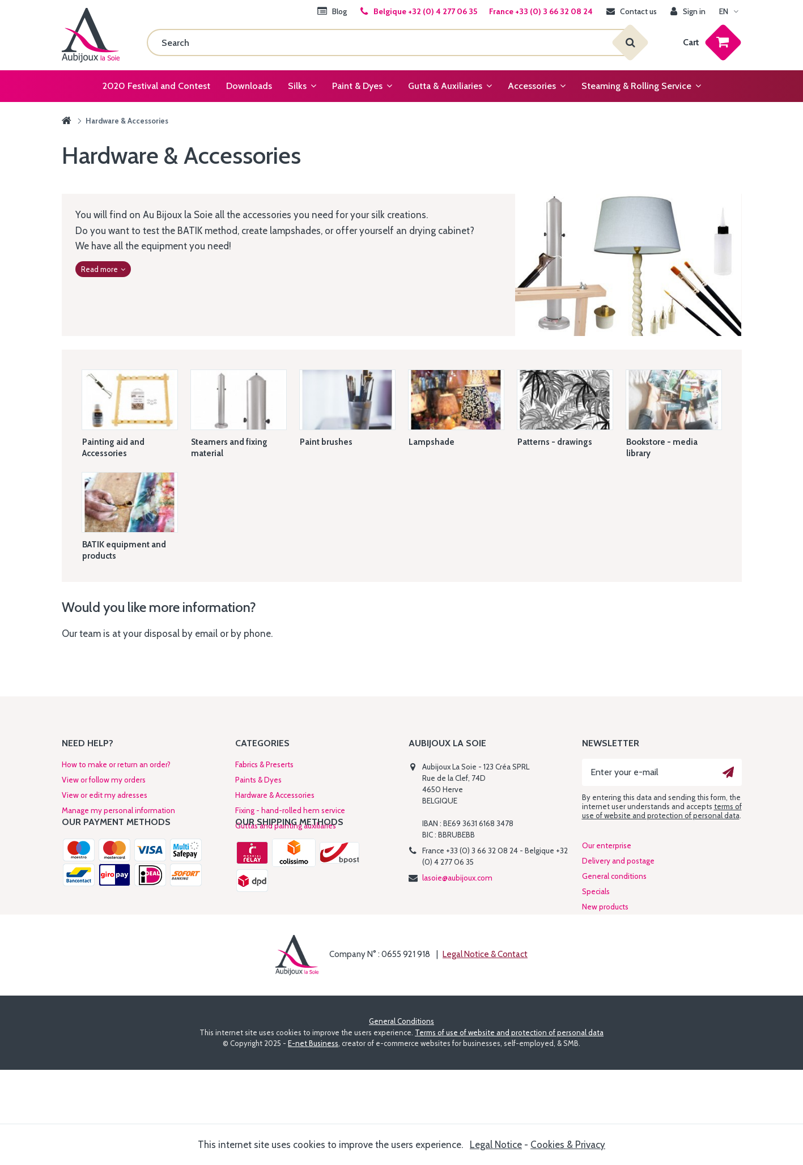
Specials (596, 950)
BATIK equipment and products (124, 550)
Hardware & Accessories (275, 795)
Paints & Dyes (258, 779)
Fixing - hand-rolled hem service (290, 810)
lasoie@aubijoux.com (457, 877)
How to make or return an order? (116, 764)
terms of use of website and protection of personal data (662, 811)
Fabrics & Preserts (264, 764)
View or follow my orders (104, 779)
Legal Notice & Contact (485, 1049)
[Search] (388, 42)
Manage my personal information (118, 810)
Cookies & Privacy (567, 1144)
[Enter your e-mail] (662, 772)
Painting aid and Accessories (113, 447)
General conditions (614, 935)
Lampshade (431, 442)
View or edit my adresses (104, 795)
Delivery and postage (618, 920)
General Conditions (401, 1116)
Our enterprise (606, 904)
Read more (103, 269)
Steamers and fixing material (229, 447)
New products (605, 966)
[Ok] (728, 772)
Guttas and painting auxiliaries (285, 825)
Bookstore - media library (662, 447)
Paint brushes (326, 442)
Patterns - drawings (554, 442)
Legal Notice (496, 1144)
